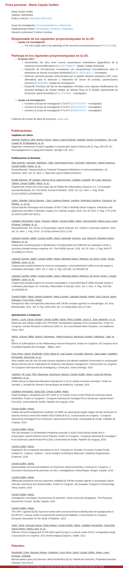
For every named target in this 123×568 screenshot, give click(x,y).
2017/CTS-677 (79, 103)
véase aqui (62, 119)
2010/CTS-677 (79, 110)
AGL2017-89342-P (65, 66)
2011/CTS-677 (79, 107)
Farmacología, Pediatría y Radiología (54, 28)
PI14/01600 (42, 83)
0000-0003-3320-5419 (40, 18)
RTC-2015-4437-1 (83, 72)
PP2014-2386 (108, 45)
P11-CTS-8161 (63, 93)
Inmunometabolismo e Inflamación (53, 25)
